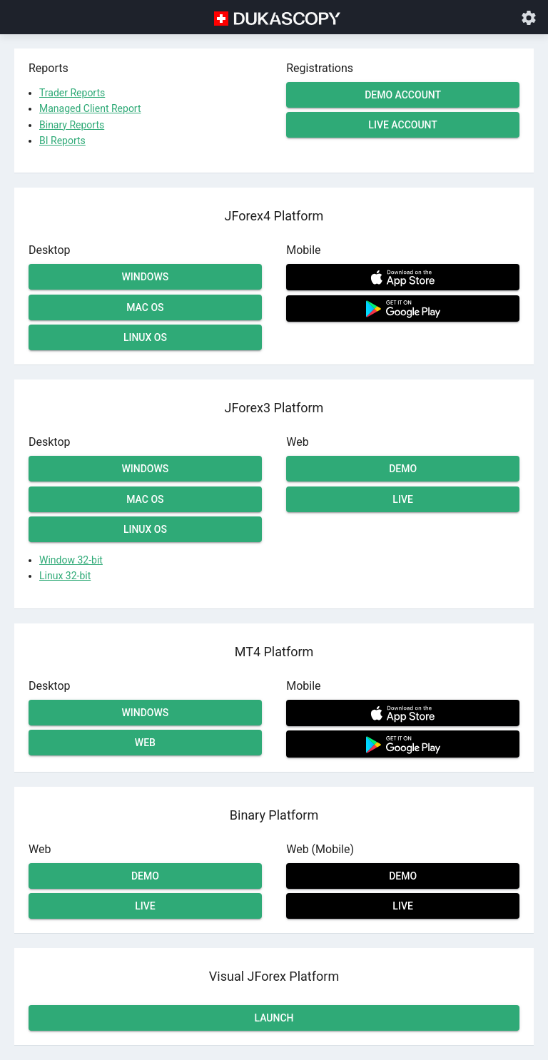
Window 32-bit (71, 560)
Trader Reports (72, 92)
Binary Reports (71, 125)
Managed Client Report (90, 108)
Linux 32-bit (65, 575)
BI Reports (62, 140)
